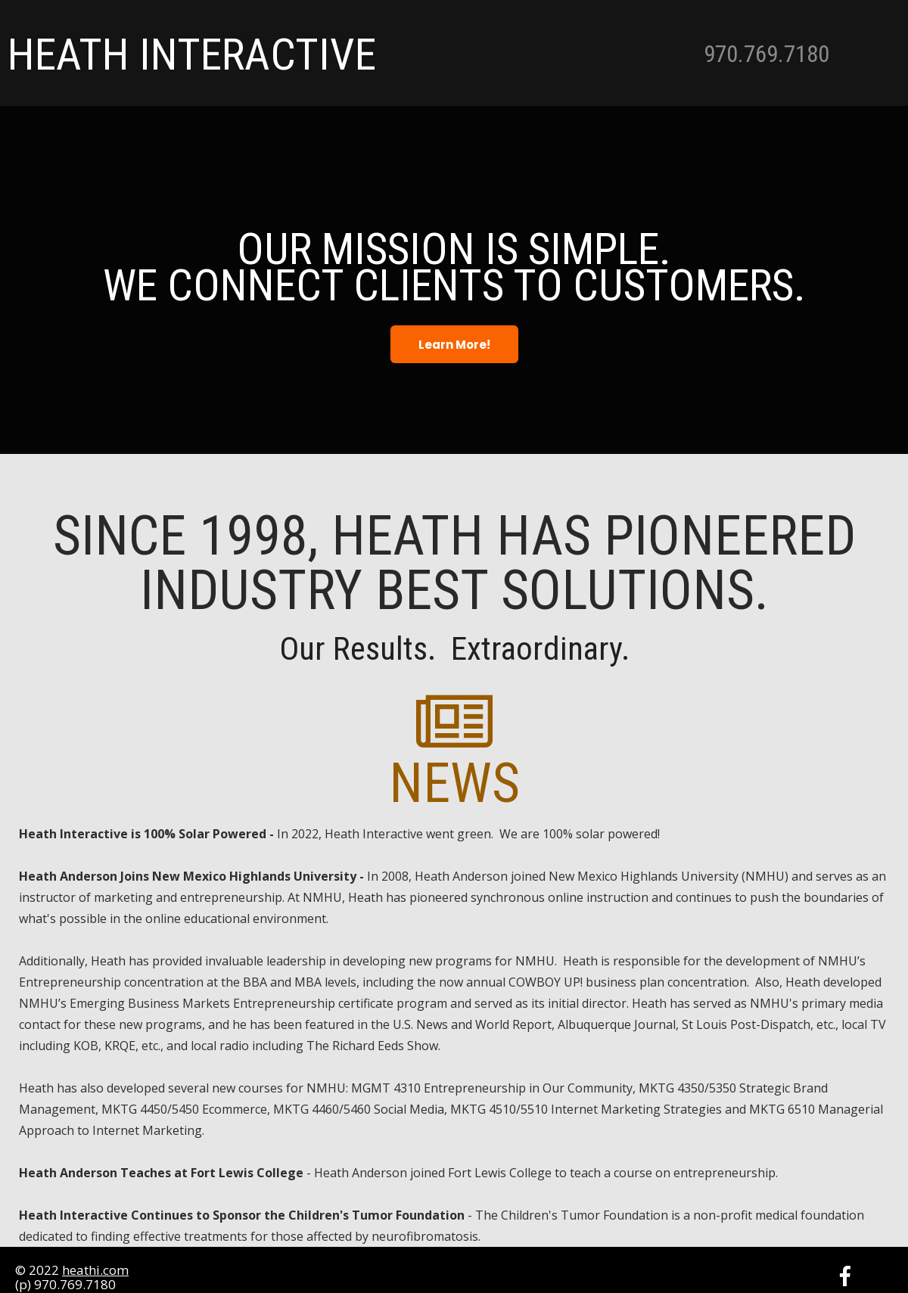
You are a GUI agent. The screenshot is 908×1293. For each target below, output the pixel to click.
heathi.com (95, 1270)
